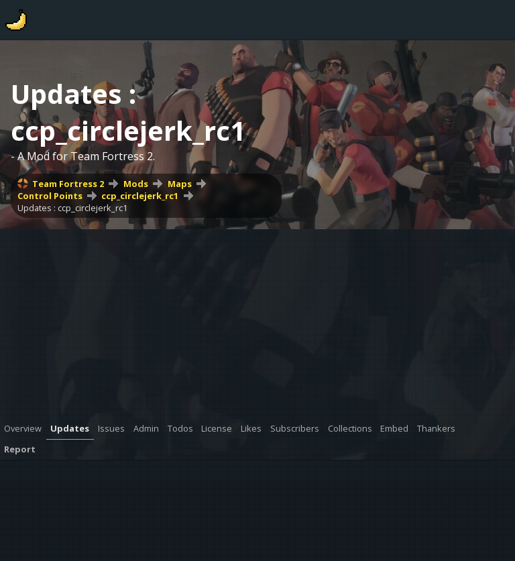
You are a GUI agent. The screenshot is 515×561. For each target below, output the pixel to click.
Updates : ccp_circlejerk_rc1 (72, 208)
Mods (135, 184)
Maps (180, 184)
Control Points (49, 196)
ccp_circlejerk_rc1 (139, 196)
